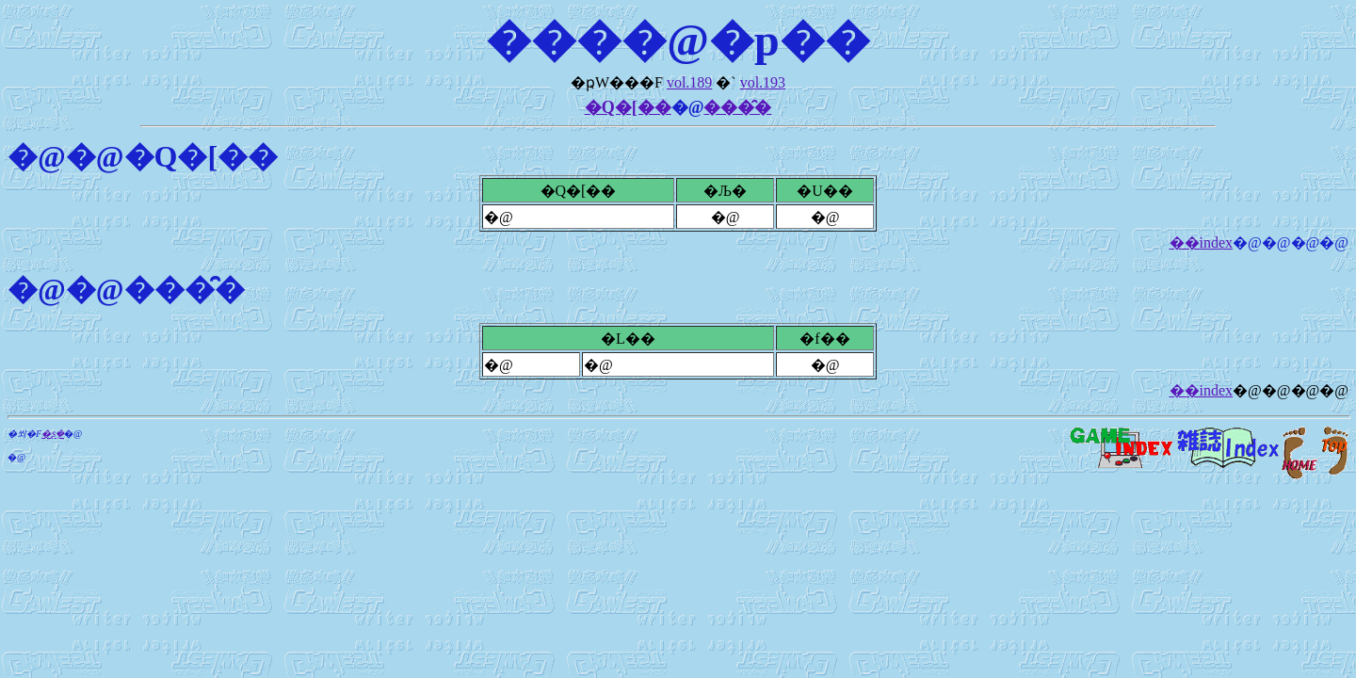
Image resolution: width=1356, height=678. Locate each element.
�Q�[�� (628, 107)
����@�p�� (677, 40)
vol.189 (689, 82)
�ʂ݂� (52, 433)
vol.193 (762, 82)
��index (1202, 242)
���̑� (737, 107)
